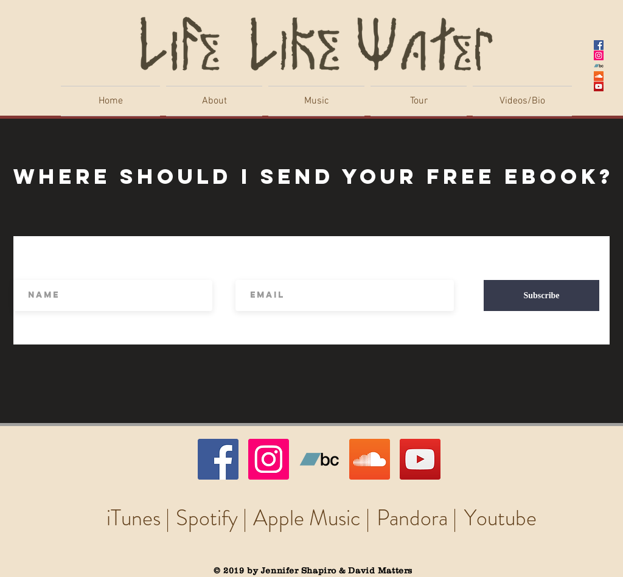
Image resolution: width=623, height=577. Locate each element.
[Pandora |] (416, 518)
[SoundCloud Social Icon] (599, 76)
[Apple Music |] (311, 518)
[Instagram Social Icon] (599, 55)
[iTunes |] (137, 518)
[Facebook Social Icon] (599, 45)
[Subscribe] (541, 295)
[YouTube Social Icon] (599, 86)
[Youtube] (500, 518)
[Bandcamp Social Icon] (599, 66)
